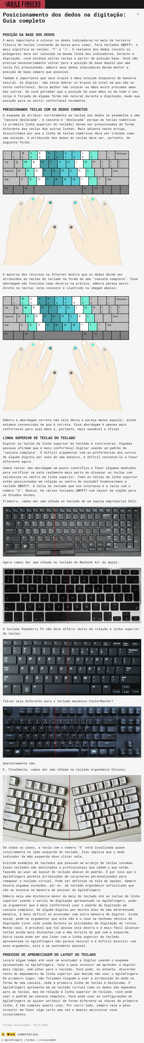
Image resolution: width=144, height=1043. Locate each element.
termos (30, 1039)
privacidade (47, 1039)
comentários (27, 1034)
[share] (3, 1034)
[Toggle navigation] (137, 4)
